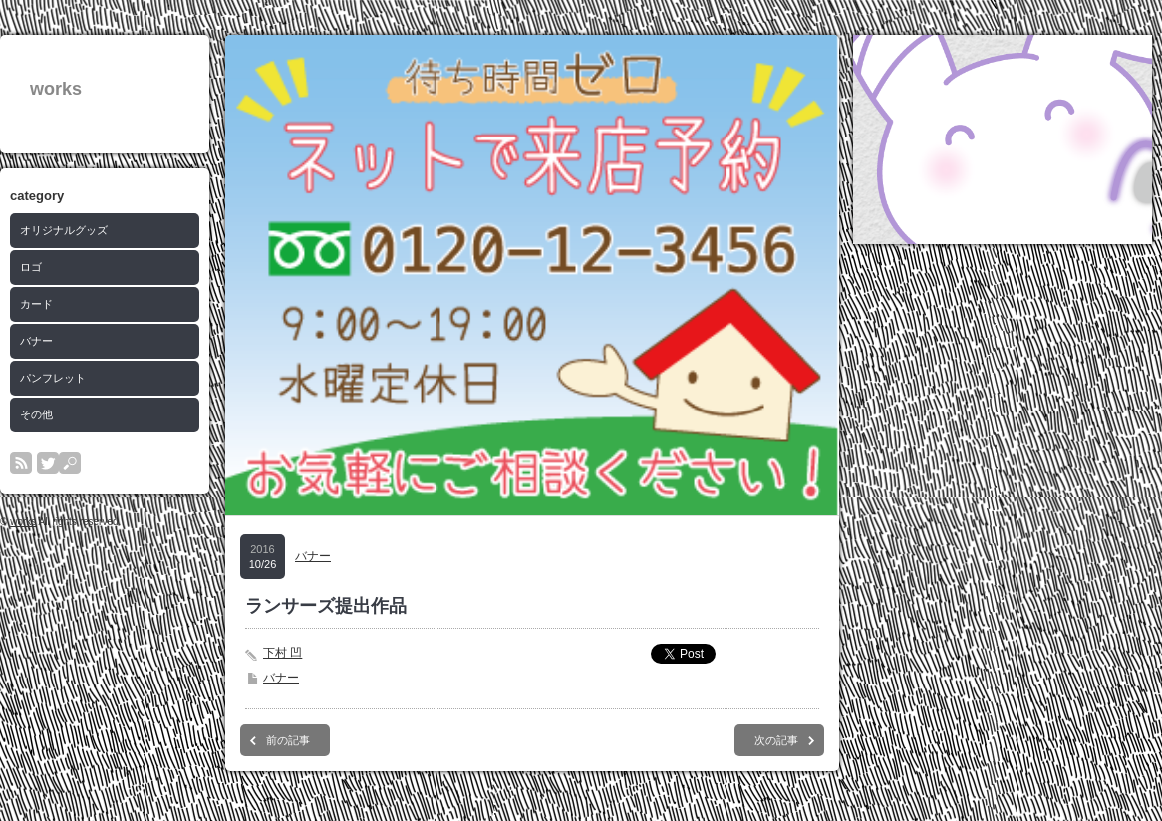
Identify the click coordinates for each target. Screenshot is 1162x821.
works (56, 89)
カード (36, 304)
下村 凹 (282, 653)
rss (21, 463)
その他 (36, 414)
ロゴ (31, 267)
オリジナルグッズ (64, 230)
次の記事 (776, 740)
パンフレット (53, 378)
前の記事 (288, 740)
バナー (36, 341)
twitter (48, 463)
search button (70, 463)
